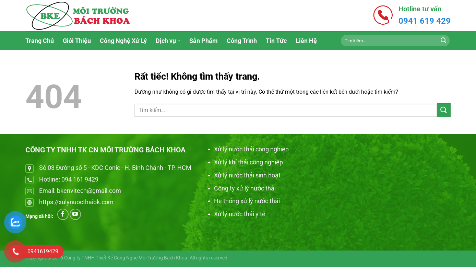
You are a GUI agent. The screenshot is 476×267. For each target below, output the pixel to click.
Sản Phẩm (203, 40)
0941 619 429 (424, 21)
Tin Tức (276, 40)
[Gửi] (443, 41)
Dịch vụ (168, 40)
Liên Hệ (306, 40)
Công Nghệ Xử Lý (123, 40)
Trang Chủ (39, 40)
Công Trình (242, 40)
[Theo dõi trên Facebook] (63, 214)
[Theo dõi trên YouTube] (75, 214)
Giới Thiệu (77, 40)
